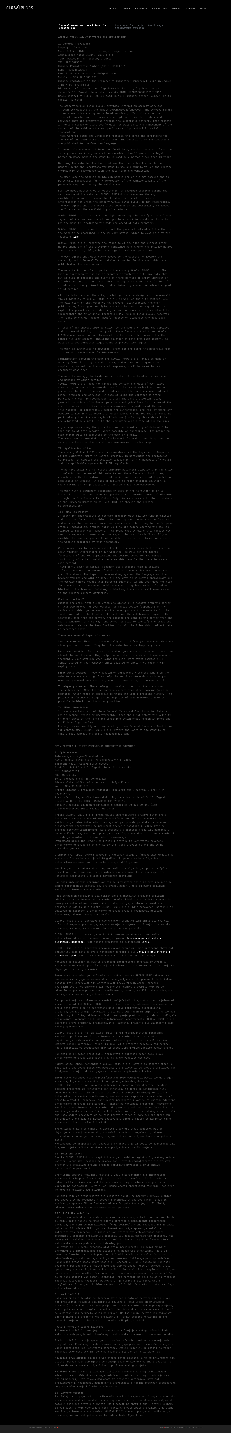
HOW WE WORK (141, 8)
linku (145, 941)
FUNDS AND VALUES (159, 8)
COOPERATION (190, 8)
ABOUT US (113, 8)
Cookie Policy (170, 1427)
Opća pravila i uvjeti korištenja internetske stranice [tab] (139, 26)
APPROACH (126, 8)
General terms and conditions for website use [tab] (82, 26)
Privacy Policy (181, 1427)
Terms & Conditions (195, 1427)
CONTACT (203, 8)
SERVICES (176, 8)
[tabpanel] (115, 386)
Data (162, 1427)
